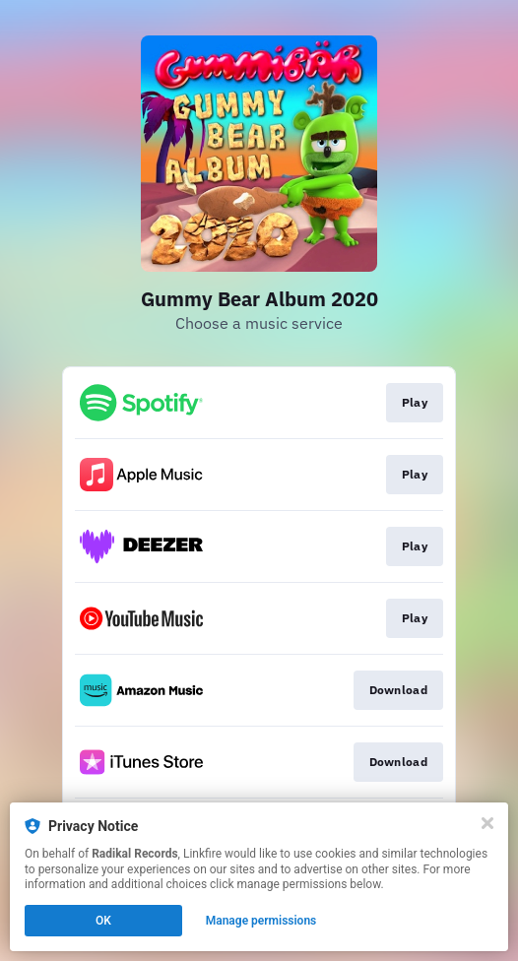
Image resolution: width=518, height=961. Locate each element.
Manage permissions (261, 921)
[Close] (487, 823)
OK (103, 921)
